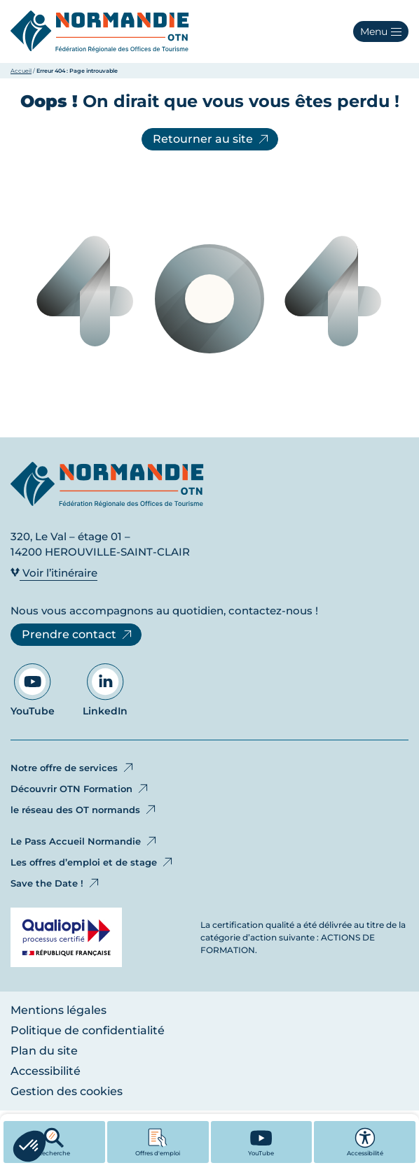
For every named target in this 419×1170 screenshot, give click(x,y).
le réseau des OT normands (84, 810)
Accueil (21, 70)
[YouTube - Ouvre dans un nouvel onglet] (261, 1142)
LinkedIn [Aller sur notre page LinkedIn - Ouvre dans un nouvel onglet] (105, 690)
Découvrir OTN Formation (80, 789)
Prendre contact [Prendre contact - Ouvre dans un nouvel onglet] (78, 635)
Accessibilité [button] (365, 1142)
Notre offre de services (73, 768)
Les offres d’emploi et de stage (92, 862)
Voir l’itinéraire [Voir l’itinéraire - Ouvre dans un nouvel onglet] (54, 572)
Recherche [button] (54, 1142)
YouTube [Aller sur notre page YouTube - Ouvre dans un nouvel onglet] (33, 690)
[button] (380, 31)
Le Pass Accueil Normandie (84, 841)
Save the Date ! (56, 883)
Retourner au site (211, 139)
